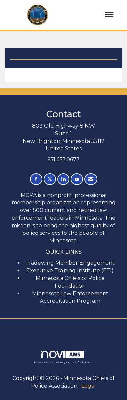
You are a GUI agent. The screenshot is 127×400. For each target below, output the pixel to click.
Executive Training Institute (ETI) (70, 270)
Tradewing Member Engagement (70, 263)
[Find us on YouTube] (77, 179)
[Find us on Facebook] (36, 179)
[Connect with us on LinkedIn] (63, 179)
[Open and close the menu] (95, 15)
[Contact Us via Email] (90, 179)
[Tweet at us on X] (50, 179)
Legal (88, 386)
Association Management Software (63, 357)
